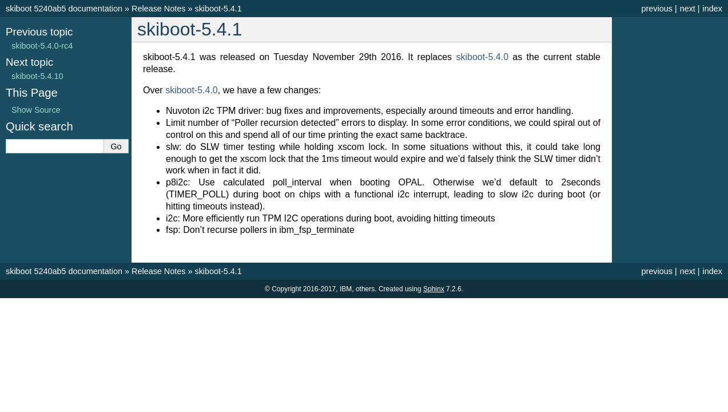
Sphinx (433, 289)
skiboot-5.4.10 (37, 76)
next (687, 8)
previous (656, 8)
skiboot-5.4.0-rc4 (42, 45)
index (712, 8)
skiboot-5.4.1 (217, 8)
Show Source (36, 109)
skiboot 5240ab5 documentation (64, 8)
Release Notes (158, 8)
